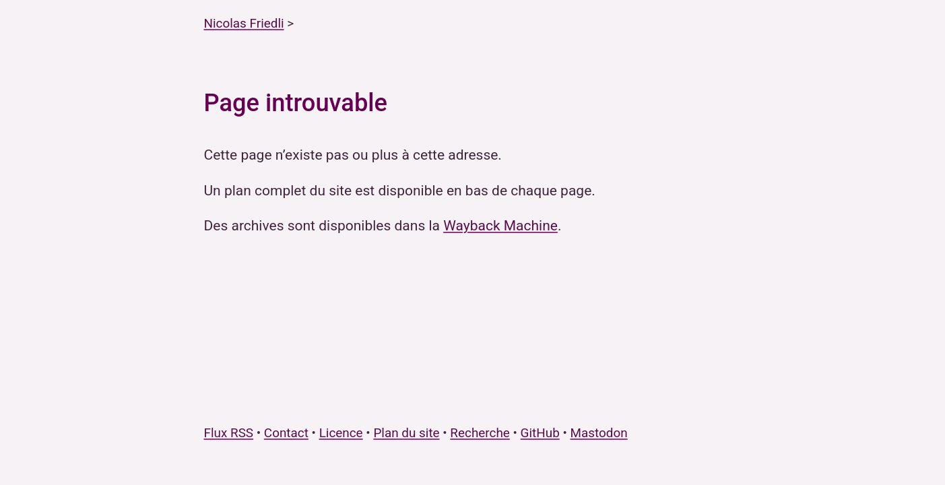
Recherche (480, 433)
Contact (286, 433)
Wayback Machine (500, 226)
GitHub (540, 433)
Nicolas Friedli (244, 23)
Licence (341, 433)
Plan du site (406, 433)
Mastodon (599, 433)
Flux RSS (229, 433)
